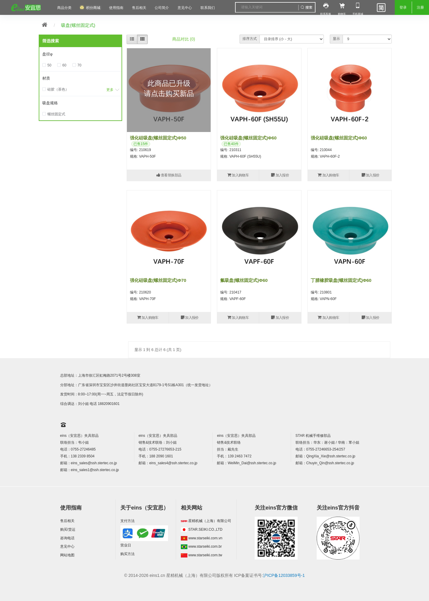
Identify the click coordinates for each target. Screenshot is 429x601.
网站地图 (67, 555)
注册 (420, 7)
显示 (336, 39)
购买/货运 (67, 529)
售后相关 (139, 8)
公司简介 (162, 8)
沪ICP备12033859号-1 (284, 575)
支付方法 (127, 521)
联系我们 (207, 8)
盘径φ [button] (47, 54)
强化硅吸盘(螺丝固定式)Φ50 (158, 137)
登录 (403, 7)
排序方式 (250, 39)
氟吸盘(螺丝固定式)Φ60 (244, 280)
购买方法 (127, 554)
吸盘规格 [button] (50, 103)
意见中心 (67, 546)
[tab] (80, 54)
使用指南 (116, 8)
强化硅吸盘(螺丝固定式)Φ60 (248, 137)
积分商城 (93, 8)
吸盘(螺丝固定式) (78, 25)
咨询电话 (67, 538)
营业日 (125, 545)
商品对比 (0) (183, 39)
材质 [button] (46, 78)
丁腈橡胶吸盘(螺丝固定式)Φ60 (341, 280)
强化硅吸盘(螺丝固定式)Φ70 (158, 280)
